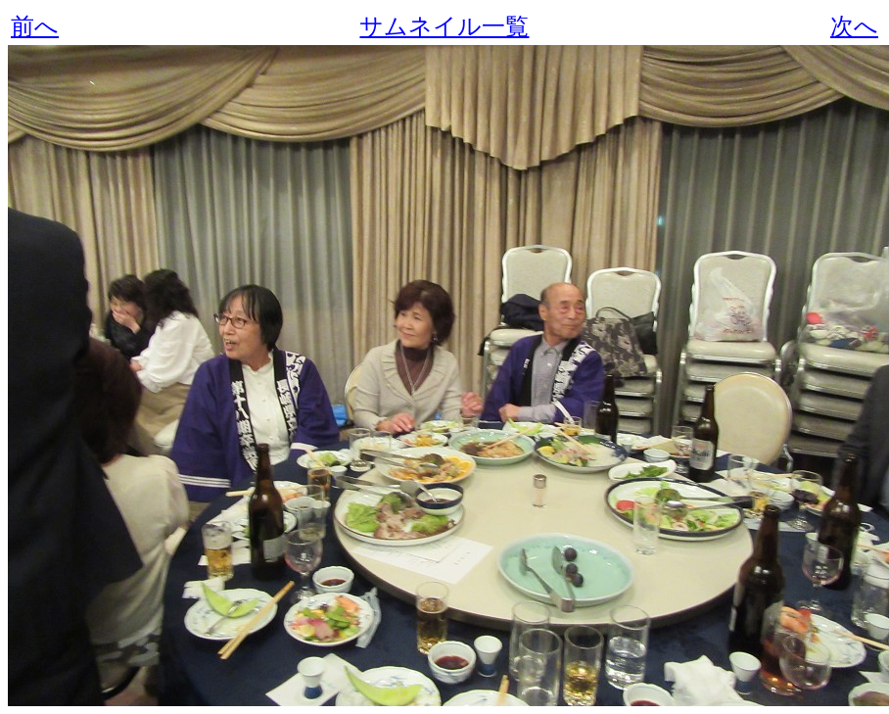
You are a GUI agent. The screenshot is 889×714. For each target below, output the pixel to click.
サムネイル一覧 (444, 26)
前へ (35, 26)
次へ (854, 26)
